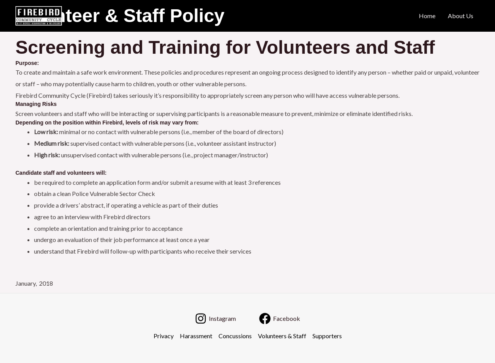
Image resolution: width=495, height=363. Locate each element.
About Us (460, 15)
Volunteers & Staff (282, 335)
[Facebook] (279, 318)
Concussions (235, 335)
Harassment (196, 335)
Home (427, 15)
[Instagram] (215, 318)
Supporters (327, 335)
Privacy (164, 335)
